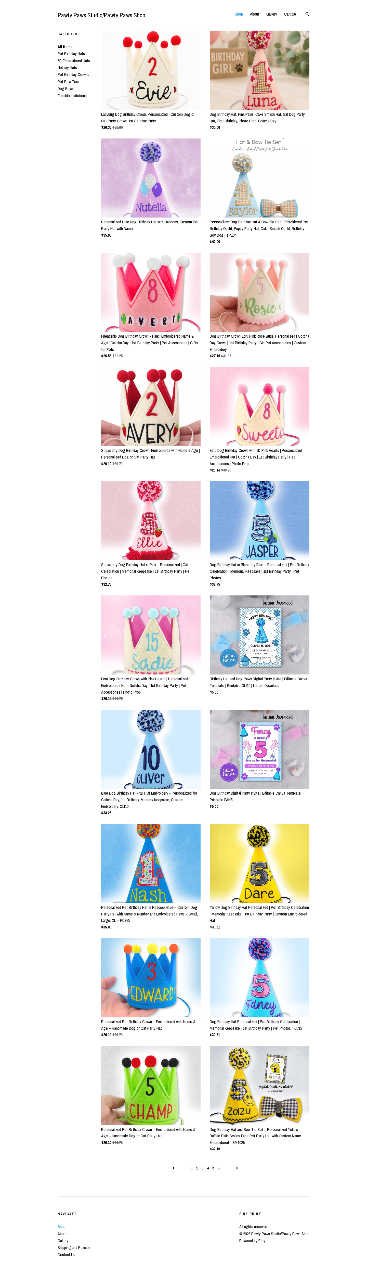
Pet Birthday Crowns (73, 74)
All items (65, 46)
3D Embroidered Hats (74, 60)
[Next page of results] (237, 1168)
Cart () (290, 14)
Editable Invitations (72, 95)
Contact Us (66, 1254)
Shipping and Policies (74, 1247)
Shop (239, 14)
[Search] (307, 15)
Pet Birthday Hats (71, 53)
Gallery (271, 14)
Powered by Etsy (252, 1240)
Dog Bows (66, 88)
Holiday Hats (67, 67)
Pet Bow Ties (68, 81)
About (254, 14)
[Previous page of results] (174, 1168)
